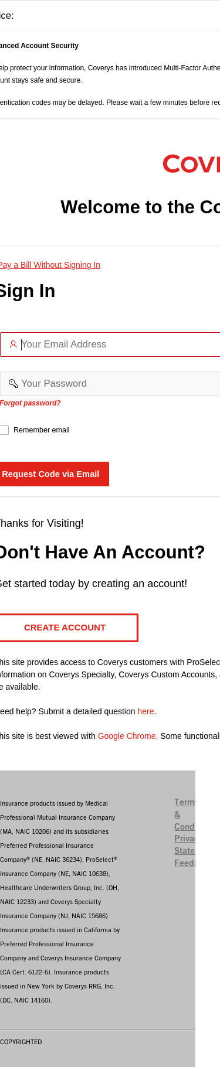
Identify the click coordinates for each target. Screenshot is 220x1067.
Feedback (194, 863)
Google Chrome (127, 736)
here (145, 711)
